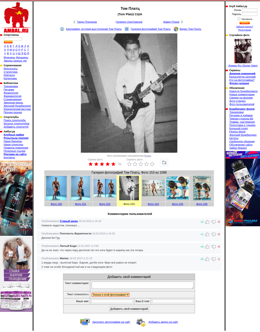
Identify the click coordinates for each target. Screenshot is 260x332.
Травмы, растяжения (242, 121)
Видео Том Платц (190, 28)
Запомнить (247, 19)
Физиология (11, 92)
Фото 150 (56, 204)
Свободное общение (242, 141)
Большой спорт (238, 128)
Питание (9, 89)
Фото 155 (177, 204)
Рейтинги (9, 75)
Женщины (22, 57)
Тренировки (11, 86)
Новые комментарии (242, 94)
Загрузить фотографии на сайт (111, 323)
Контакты (9, 157)
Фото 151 (80, 204)
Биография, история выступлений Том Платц (94, 28)
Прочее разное (13, 112)
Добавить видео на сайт (163, 323)
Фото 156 (201, 204)
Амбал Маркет (238, 147)
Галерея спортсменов (129, 21)
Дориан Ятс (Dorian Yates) (243, 53)
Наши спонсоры (13, 144)
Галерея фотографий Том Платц (151, 28)
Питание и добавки (241, 115)
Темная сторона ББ (241, 118)
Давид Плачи (171, 21)
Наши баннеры (13, 141)
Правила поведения (16, 147)
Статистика (10, 71)
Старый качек (69, 221)
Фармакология (12, 96)
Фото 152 (104, 204)
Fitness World (237, 131)
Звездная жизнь (13, 102)
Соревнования (13, 99)
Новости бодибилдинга (243, 91)
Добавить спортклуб (16, 126)
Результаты (10, 68)
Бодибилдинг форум (242, 109)
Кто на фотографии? (242, 80)
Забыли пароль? (244, 26)
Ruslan (147, 156)
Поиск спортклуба (15, 120)
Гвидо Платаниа (87, 21)
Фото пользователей (241, 104)
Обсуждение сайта (240, 144)
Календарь (10, 78)
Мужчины (9, 57)
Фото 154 (153, 204)
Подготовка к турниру (242, 125)
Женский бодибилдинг (17, 105)
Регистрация (244, 30)
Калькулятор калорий (242, 76)
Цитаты (233, 138)
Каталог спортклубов (16, 123)
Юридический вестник (17, 109)
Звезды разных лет (15, 60)
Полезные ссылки (14, 150)
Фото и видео (237, 100)
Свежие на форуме (241, 97)
